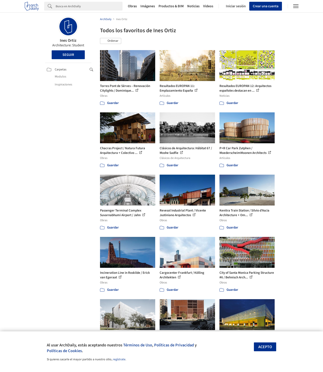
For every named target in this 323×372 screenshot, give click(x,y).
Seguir (68, 54)
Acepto (265, 347)
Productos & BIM (171, 6)
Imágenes (147, 6)
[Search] (89, 6)
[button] (110, 41)
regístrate (119, 359)
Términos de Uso (137, 345)
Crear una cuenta (265, 6)
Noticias (193, 6)
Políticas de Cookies (64, 351)
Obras (132, 6)
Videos (208, 6)
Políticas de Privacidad (174, 345)
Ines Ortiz (68, 40)
